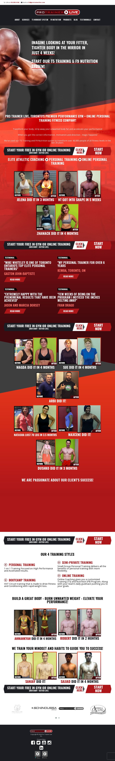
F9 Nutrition (55, 19)
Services (25, 19)
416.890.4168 (14, 2)
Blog (76, 19)
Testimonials (85, 19)
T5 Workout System (40, 19)
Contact (96, 19)
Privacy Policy (41, 739)
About (17, 19)
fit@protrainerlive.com (36, 2)
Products (67, 19)
